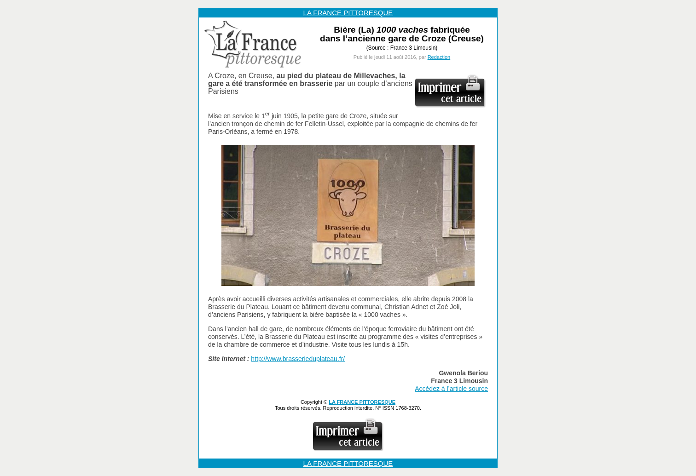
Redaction (439, 57)
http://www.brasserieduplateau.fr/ (298, 358)
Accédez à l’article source (451, 388)
